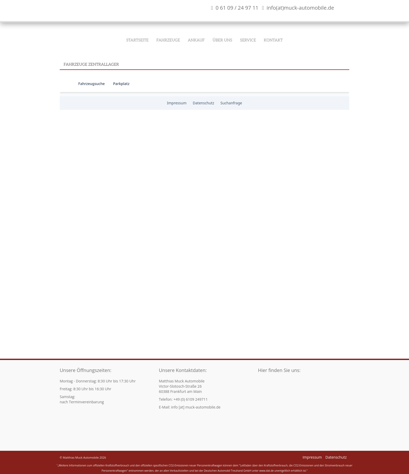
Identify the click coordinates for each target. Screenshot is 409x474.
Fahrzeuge (168, 40)
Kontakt (273, 40)
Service (248, 40)
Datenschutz (336, 457)
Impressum (312, 457)
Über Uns (222, 40)
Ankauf (196, 40)
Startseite (137, 40)
